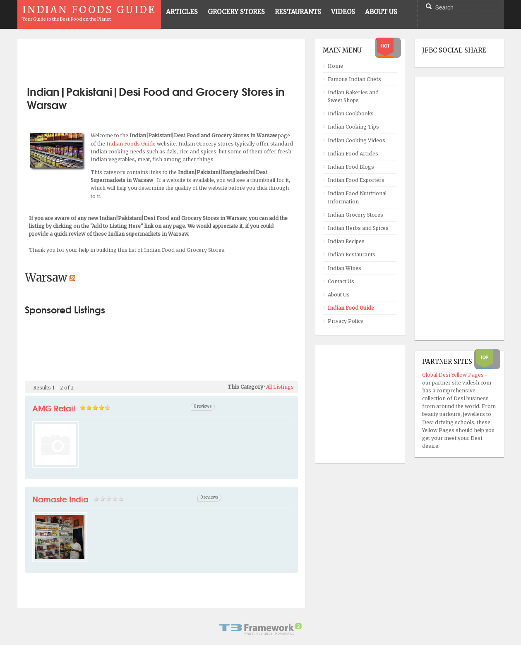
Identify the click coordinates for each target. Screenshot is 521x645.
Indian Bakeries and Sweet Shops (353, 96)
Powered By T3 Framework (260, 629)
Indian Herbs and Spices (358, 228)
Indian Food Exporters (356, 180)
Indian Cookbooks (351, 113)
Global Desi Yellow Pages (453, 375)
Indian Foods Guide (131, 144)
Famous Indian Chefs (354, 79)
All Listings (280, 387)
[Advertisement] (161, 59)
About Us (339, 294)
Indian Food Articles (353, 153)
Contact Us (341, 281)
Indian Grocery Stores (355, 215)
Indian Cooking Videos (356, 140)
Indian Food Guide (351, 308)
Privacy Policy (345, 321)
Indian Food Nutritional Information (357, 197)
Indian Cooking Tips (353, 127)
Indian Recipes (346, 241)
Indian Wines (344, 268)
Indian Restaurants (351, 254)
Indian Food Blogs (351, 167)
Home (335, 66)
